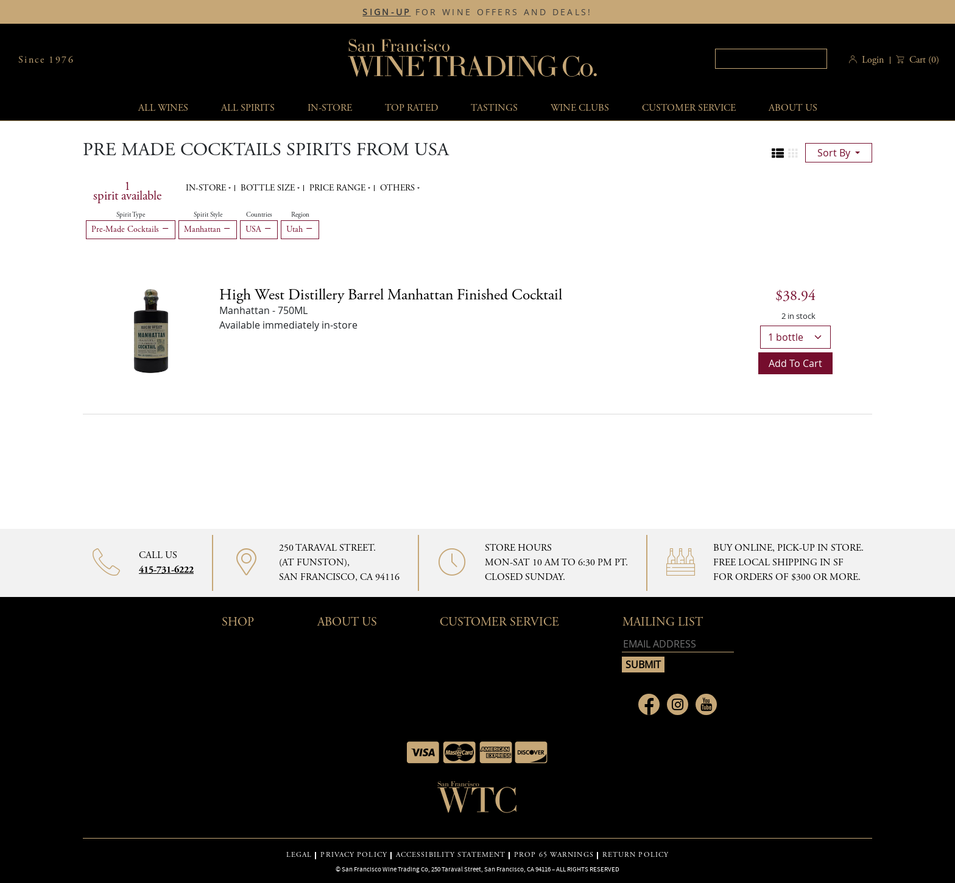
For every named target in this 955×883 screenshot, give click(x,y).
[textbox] (771, 59)
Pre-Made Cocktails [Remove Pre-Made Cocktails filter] (130, 229)
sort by (835, 152)
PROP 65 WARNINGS (554, 855)
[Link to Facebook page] (649, 704)
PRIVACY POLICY (353, 855)
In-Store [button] (330, 108)
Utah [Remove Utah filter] (300, 229)
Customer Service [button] (499, 622)
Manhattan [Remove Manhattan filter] (207, 229)
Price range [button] (338, 188)
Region (300, 215)
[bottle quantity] (795, 337)
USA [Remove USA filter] (258, 229)
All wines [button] (163, 108)
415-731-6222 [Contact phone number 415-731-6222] (166, 570)
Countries (259, 215)
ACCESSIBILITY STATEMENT (451, 855)
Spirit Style (208, 215)
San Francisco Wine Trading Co (473, 60)
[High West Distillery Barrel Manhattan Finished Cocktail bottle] (151, 330)
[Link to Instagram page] (677, 704)
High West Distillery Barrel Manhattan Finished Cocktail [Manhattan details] (390, 295)
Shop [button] (238, 622)
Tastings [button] (494, 108)
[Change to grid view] (793, 153)
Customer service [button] (689, 108)
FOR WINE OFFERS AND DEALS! (477, 12)
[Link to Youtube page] (706, 704)
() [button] (923, 60)
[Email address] (678, 644)
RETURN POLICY (635, 855)
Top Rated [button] (411, 108)
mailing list (662, 622)
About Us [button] (793, 108)
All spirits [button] (248, 108)
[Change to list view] (778, 153)
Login (873, 60)
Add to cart (795, 363)
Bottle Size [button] (269, 188)
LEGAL (299, 855)
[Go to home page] (477, 801)
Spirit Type (130, 215)
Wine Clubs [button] (580, 108)
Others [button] (398, 188)
